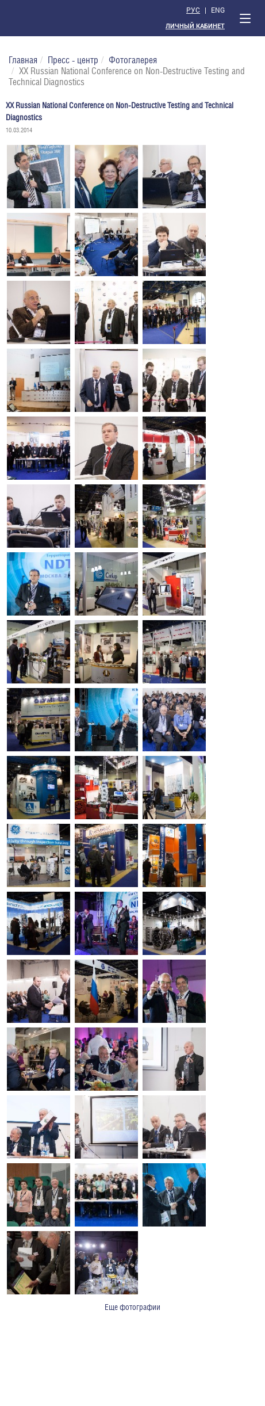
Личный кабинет (195, 26)
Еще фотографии (132, 1307)
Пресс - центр (73, 60)
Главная (23, 60)
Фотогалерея (133, 60)
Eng (218, 10)
